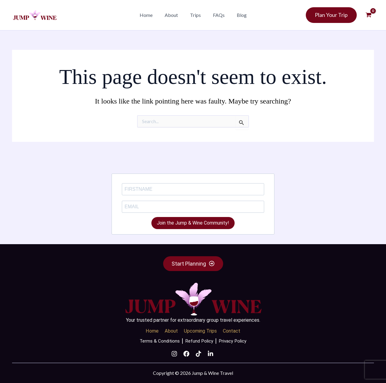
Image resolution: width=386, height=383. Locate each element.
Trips (195, 15)
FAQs (216, 15)
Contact (233, 330)
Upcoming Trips (200, 330)
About (173, 15)
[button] (255, 15)
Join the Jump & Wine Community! (193, 220)
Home (150, 15)
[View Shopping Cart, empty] (368, 15)
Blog (237, 15)
